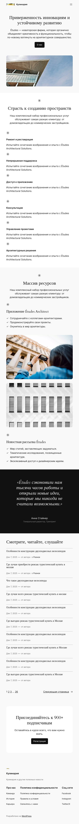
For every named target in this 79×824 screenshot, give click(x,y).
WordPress (26, 816)
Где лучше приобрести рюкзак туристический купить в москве (35, 566)
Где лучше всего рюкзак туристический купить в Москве (36, 647)
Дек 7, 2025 (11, 557)
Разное (36, 557)
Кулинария (21, 4)
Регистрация (39, 741)
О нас (39, 44)
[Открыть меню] (71, 4)
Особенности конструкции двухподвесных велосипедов (35, 551)
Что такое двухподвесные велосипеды (26, 580)
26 (16, 691)
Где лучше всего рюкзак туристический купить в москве (36, 594)
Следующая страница (58, 692)
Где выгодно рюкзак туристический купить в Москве (34, 621)
